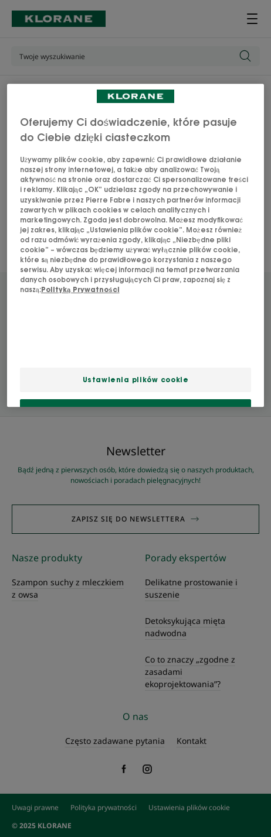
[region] (136, 245)
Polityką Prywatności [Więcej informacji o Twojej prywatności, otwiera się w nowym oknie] (80, 289)
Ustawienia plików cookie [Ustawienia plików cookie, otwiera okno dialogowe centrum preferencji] (136, 379)
